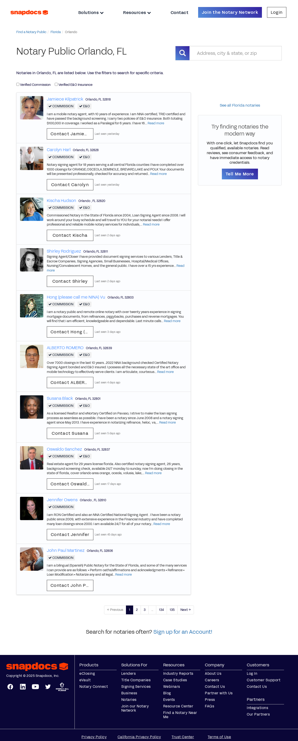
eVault (85, 680)
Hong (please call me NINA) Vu (76, 297)
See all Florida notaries (240, 105)
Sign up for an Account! (182, 632)
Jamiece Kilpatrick (65, 99)
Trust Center (183, 736)
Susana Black (60, 398)
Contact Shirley (70, 281)
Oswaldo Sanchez (64, 449)
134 (161, 610)
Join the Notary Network (230, 12)
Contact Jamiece (70, 134)
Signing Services (136, 686)
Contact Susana (70, 433)
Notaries (129, 699)
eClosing (87, 673)
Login (277, 12)
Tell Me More (240, 174)
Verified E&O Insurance (73, 85)
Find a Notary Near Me (180, 714)
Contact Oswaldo (70, 484)
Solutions (91, 13)
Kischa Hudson (61, 201)
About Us (213, 673)
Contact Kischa (70, 235)
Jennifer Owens (62, 500)
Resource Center (178, 706)
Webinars (171, 686)
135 (172, 610)
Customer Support (263, 680)
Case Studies (175, 680)
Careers (212, 680)
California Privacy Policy (139, 736)
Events (169, 699)
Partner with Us (219, 693)
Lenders (128, 673)
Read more (156, 123)
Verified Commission (33, 85)
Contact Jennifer (70, 535)
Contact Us (215, 686)
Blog (167, 693)
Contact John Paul (72, 585)
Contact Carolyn (70, 185)
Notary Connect (93, 686)
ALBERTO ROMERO (65, 348)
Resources (137, 13)
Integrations (257, 707)
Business (129, 693)
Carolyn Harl (59, 150)
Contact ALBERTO (71, 382)
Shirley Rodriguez (64, 251)
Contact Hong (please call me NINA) (72, 332)
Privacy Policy (94, 736)
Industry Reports (178, 673)
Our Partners (258, 714)
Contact (180, 13)
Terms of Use (219, 736)
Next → (185, 610)
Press (210, 699)
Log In (252, 673)
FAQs (209, 706)
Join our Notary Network (135, 708)
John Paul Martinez (66, 550)
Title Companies (136, 680)
